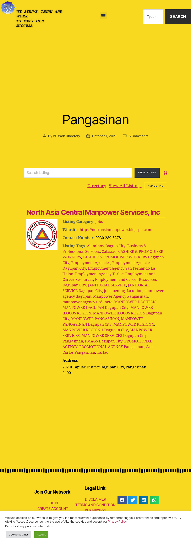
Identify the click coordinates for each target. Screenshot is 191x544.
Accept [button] (41, 534)
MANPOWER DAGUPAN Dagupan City (95, 307)
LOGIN (53, 503)
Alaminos (95, 245)
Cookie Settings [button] (19, 534)
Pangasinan (95, 119)
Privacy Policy (117, 521)
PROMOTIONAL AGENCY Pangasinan (111, 346)
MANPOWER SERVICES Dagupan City (114, 335)
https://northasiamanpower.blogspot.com (116, 229)
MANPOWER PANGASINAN (95, 318)
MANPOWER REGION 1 (133, 324)
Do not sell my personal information (29, 526)
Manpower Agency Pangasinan (120, 296)
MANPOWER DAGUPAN (135, 302)
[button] (103, 15)
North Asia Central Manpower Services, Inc (93, 212)
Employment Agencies (90, 262)
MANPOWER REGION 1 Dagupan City (95, 330)
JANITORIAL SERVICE (107, 285)
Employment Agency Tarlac (99, 273)
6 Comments (138, 136)
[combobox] (153, 16)
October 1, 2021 (104, 136)
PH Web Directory (66, 136)
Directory (96, 185)
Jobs (99, 221)
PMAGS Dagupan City (103, 341)
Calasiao (109, 251)
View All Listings (125, 185)
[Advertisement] (95, 64)
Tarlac (90, 352)
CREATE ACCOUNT (52, 508)
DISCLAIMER (95, 499)
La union (134, 290)
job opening (114, 290)
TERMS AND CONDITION (95, 504)
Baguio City (115, 245)
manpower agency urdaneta (87, 302)
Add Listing (155, 185)
